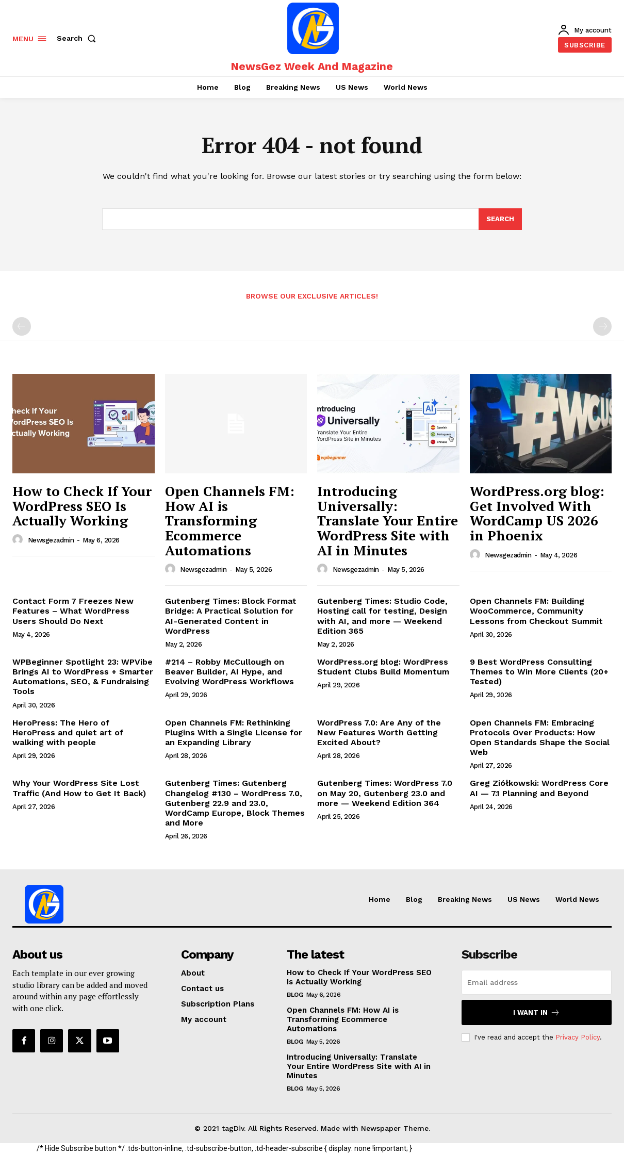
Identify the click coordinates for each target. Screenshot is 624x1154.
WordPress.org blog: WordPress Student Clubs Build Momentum (383, 667)
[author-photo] (19, 540)
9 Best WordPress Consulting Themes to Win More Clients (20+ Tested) (539, 671)
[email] (537, 982)
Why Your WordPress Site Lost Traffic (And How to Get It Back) (79, 788)
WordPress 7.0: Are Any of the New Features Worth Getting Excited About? (379, 732)
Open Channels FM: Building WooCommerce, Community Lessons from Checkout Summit (536, 610)
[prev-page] (21, 326)
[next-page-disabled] (602, 326)
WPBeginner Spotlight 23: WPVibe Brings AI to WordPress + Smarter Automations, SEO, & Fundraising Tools (82, 677)
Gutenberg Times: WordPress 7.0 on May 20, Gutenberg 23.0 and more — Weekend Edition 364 (384, 792)
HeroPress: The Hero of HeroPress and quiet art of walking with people (67, 732)
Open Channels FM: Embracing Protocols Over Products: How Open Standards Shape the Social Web (540, 737)
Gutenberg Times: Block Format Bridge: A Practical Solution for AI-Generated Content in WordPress (231, 616)
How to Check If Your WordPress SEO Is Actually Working (82, 505)
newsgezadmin (51, 540)
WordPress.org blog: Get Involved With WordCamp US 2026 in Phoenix (537, 513)
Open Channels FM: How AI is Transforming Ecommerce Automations (229, 520)
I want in (536, 1012)
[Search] (500, 219)
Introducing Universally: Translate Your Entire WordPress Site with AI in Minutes (387, 520)
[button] (78, 38)
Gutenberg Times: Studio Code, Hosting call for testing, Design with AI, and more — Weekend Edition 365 (382, 616)
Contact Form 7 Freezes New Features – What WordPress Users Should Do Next (73, 610)
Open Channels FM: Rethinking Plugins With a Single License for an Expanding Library (233, 732)
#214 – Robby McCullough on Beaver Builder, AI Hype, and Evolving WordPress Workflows (229, 671)
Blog (295, 994)
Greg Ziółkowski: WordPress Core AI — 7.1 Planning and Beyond (539, 788)
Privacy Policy (577, 1037)
